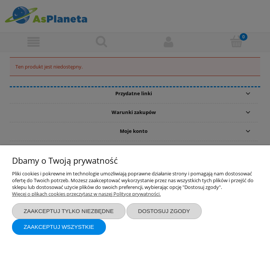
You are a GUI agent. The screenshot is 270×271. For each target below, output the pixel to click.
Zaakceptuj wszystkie (59, 227)
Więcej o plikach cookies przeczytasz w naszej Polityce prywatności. (86, 193)
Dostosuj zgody (164, 211)
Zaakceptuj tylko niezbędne (69, 211)
